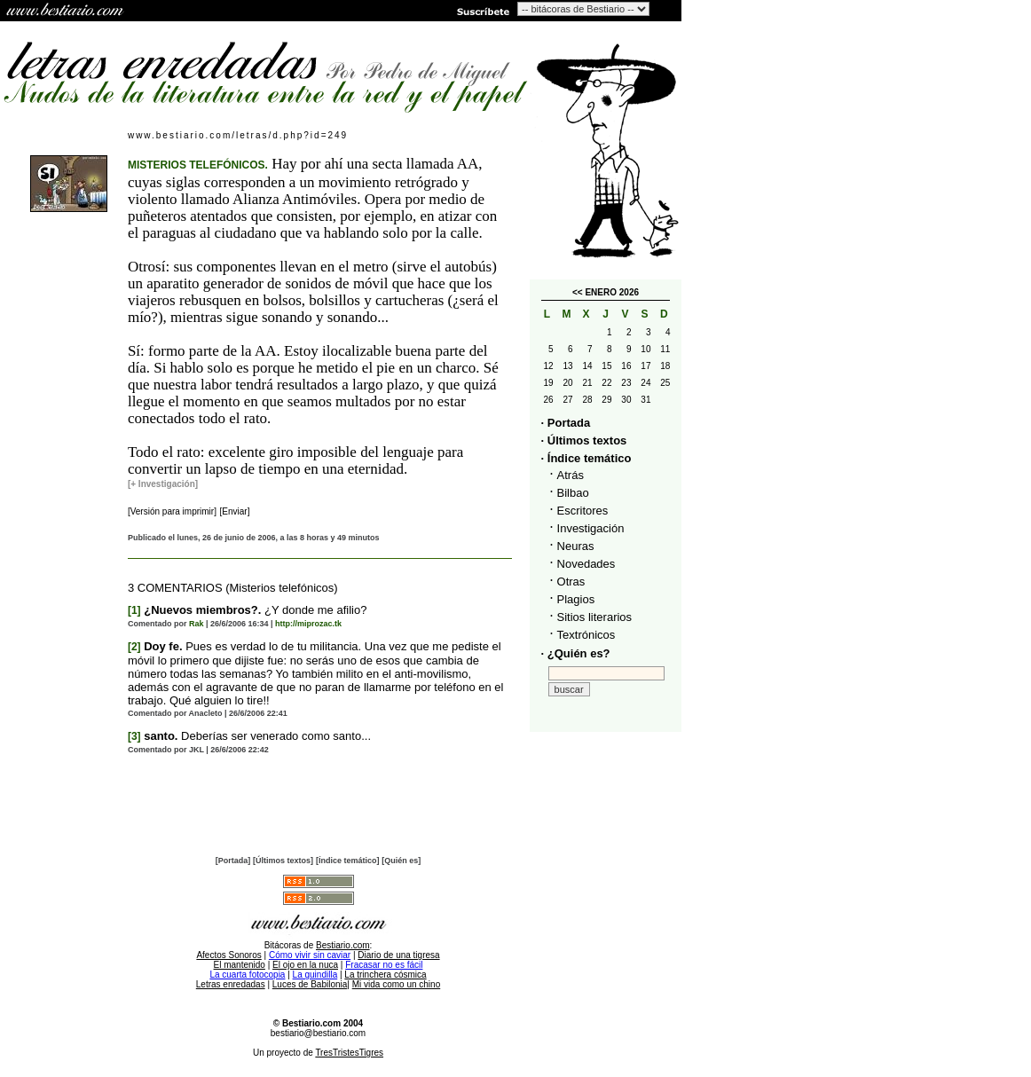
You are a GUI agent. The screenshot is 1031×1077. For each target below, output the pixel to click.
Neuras (575, 546)
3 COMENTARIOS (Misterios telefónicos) (233, 587)
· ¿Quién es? (575, 653)
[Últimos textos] (283, 860)
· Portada (566, 422)
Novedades (586, 563)
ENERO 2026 (612, 292)
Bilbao (573, 492)
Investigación (591, 528)
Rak (196, 623)
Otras (571, 581)
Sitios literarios (595, 617)
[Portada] (233, 860)
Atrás (570, 475)
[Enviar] (235, 511)
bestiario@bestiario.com (318, 1033)
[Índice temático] (348, 860)
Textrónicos (586, 634)
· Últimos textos (584, 440)
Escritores (583, 510)
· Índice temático (586, 458)
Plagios (576, 599)
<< (577, 292)
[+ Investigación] (163, 484)
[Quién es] (401, 860)
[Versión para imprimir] (172, 511)
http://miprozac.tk (308, 623)
